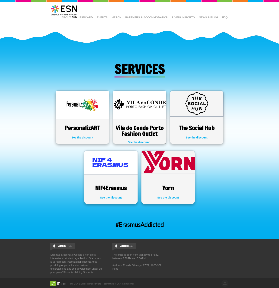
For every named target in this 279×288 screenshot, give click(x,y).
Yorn (168, 188)
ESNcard (86, 17)
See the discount (82, 137)
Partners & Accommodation (146, 17)
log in (224, 283)
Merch (116, 17)
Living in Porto (183, 17)
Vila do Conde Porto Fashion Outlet (140, 131)
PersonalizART (82, 128)
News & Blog (208, 17)
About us (68, 17)
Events (102, 17)
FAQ (225, 17)
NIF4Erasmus (111, 188)
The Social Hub (196, 128)
